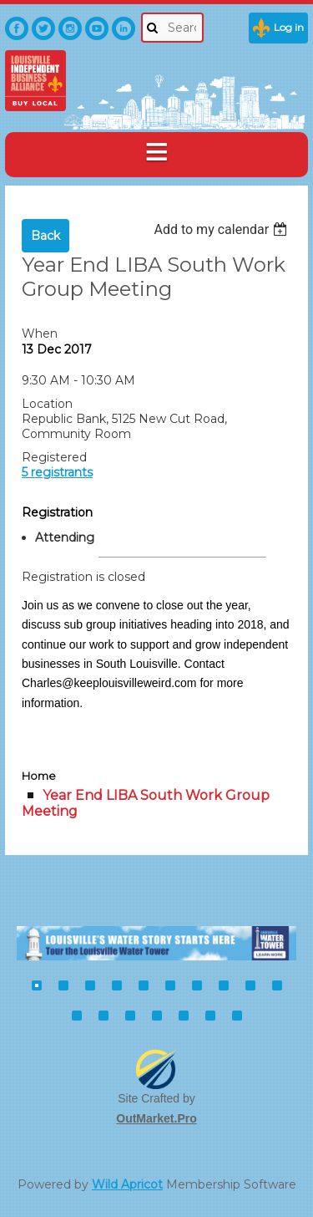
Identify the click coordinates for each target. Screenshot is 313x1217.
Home (39, 775)
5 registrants (57, 472)
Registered (54, 457)
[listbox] (222, 229)
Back (45, 235)
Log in (289, 27)
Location (47, 403)
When (40, 333)
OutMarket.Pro (156, 1118)
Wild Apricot (127, 1184)
